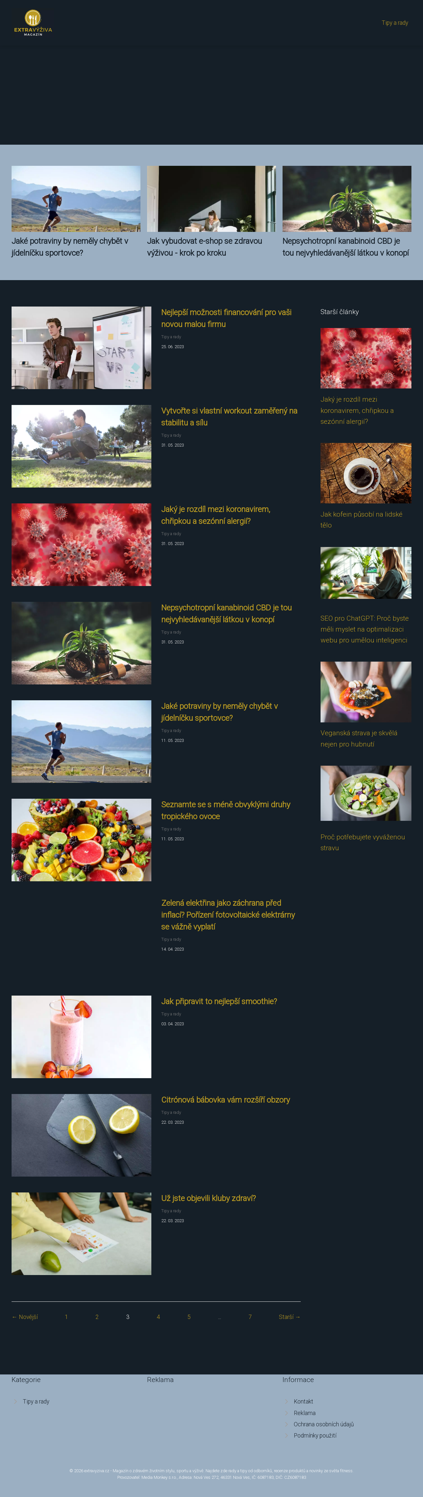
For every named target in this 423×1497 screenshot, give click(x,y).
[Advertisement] (211, 95)
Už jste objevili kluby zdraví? (208, 1198)
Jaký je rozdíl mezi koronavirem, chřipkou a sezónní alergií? (357, 410)
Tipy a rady (395, 22)
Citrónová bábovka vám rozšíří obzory (225, 1100)
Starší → (290, 1317)
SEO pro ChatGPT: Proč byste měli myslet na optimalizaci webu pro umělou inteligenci (365, 629)
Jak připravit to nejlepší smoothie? (219, 1001)
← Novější (25, 1317)
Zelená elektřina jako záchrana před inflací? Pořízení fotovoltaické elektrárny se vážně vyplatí (228, 914)
